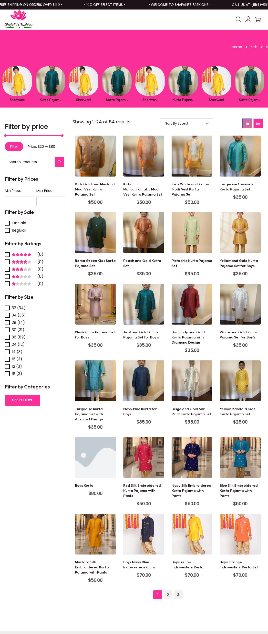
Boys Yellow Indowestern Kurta (188, 564)
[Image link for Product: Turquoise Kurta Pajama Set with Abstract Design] (95, 380)
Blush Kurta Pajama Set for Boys (95, 334)
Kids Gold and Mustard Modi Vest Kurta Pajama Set (95, 188)
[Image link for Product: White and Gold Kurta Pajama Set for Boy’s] (240, 303)
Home (237, 46)
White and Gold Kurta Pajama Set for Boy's (238, 334)
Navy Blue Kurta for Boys (140, 411)
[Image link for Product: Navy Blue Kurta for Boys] (143, 380)
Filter (14, 146)
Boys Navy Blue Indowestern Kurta (139, 564)
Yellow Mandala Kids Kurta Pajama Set (237, 411)
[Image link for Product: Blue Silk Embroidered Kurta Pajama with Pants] (240, 456)
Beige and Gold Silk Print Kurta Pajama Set (191, 411)
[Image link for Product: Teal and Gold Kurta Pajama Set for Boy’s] (143, 303)
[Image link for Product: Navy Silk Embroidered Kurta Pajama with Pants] (192, 456)
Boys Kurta (84, 485)
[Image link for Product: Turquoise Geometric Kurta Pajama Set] (240, 155)
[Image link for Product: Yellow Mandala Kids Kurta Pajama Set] (240, 380)
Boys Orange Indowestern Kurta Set (239, 564)
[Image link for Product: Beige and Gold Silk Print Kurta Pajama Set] (192, 380)
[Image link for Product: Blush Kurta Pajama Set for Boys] (95, 303)
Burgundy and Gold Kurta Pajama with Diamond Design (188, 336)
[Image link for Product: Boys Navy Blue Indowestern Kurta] (143, 533)
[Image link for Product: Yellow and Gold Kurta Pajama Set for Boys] (240, 232)
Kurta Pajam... (46, 99)
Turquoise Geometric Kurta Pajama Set (238, 186)
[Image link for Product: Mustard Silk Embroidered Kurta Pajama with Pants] (95, 533)
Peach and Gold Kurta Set (142, 262)
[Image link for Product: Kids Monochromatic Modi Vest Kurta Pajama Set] (143, 155)
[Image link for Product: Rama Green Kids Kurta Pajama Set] (95, 232)
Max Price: (44, 190)
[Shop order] (186, 123)
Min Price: (13, 190)
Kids (254, 46)
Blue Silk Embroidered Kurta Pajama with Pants (239, 490)
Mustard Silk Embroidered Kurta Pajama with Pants (92, 566)
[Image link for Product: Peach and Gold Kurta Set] (143, 232)
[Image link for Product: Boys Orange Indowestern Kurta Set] (240, 533)
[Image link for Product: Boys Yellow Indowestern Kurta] (192, 533)
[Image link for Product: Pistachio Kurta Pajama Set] (192, 232)
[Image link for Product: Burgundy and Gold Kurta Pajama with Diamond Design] (192, 303)
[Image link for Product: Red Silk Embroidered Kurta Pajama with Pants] (143, 456)
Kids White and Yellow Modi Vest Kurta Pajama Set (190, 188)
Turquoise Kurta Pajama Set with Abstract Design (89, 413)
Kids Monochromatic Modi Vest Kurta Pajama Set (142, 188)
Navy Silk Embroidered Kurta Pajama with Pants (191, 490)
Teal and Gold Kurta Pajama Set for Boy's (141, 334)
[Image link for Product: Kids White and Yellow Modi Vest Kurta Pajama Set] (192, 155)
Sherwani (13, 99)
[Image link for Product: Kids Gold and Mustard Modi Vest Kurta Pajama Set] (95, 155)
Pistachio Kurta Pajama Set (192, 262)
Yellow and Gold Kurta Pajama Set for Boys (239, 262)
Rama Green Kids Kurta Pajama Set (95, 262)
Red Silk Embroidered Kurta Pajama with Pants (142, 490)
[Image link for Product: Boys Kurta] (95, 456)
